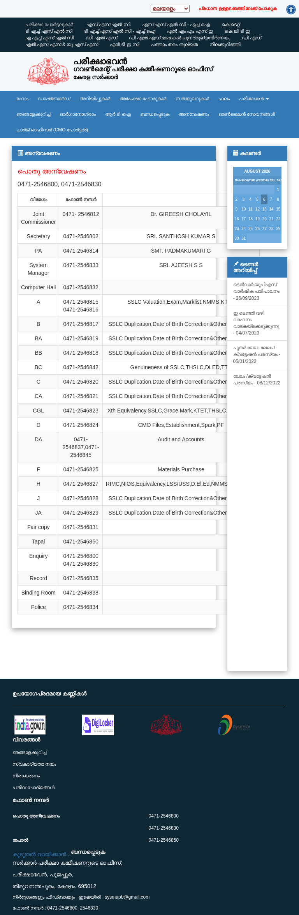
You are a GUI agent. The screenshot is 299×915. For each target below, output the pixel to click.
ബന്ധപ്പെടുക (154, 114)
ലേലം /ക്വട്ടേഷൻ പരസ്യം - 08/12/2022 (257, 379)
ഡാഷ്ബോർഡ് (54, 98)
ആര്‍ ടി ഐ (118, 114)
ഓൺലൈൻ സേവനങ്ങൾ (246, 114)
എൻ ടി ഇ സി (124, 44)
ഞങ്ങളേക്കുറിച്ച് (33, 114)
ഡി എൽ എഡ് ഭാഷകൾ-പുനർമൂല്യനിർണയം (179, 38)
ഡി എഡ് (251, 38)
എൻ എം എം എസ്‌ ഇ (190, 31)
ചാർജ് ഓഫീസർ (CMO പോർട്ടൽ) (52, 130)
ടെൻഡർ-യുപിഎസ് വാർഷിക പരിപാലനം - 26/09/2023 (256, 291)
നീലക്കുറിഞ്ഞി (225, 44)
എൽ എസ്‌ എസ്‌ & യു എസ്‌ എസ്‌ (61, 44)
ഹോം (22, 98)
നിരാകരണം (26, 776)
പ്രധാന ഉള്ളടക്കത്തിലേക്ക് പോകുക (238, 8)
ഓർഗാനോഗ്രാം (78, 114)
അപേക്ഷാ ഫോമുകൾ (143, 98)
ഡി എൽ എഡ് (101, 38)
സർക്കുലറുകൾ (192, 98)
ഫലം (224, 98)
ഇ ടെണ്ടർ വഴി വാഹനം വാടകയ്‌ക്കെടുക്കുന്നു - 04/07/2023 (256, 323)
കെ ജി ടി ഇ (237, 31)
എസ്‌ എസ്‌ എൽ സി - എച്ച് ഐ (176, 24)
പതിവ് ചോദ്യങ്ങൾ (33, 787)
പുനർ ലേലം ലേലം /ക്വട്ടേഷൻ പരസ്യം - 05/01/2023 (257, 354)
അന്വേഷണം (194, 114)
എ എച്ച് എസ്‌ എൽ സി (49, 38)
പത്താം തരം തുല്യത (174, 44)
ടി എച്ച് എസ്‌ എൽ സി (48, 31)
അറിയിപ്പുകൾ (94, 98)
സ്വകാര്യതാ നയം (34, 764)
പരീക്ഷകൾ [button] (254, 98)
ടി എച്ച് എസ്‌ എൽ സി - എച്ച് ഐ (119, 31)
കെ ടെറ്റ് (231, 24)
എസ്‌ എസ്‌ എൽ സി (108, 24)
